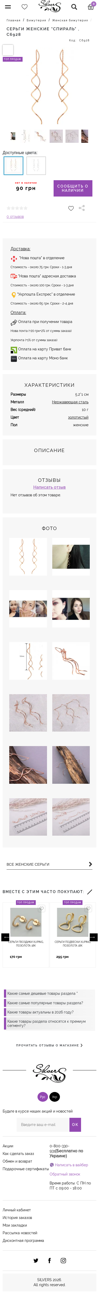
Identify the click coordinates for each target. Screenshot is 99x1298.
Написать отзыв (49, 487)
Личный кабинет (17, 1210)
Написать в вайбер (71, 1165)
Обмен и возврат (17, 1161)
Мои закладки (15, 1225)
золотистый (78, 417)
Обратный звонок (65, 1174)
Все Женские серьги (49, 864)
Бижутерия (36, 20)
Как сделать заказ (18, 1154)
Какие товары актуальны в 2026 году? (40, 1012)
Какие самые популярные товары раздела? (45, 1003)
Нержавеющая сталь (70, 402)
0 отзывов (15, 216)
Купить (36, 957)
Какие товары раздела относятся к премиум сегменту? (46, 1023)
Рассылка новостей (20, 1233)
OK (75, 1125)
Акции (8, 1146)
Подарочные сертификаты (26, 1169)
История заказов (17, 1218)
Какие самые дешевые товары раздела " (42, 993)
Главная (14, 20)
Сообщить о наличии (72, 188)
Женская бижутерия (70, 20)
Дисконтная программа (23, 1240)
